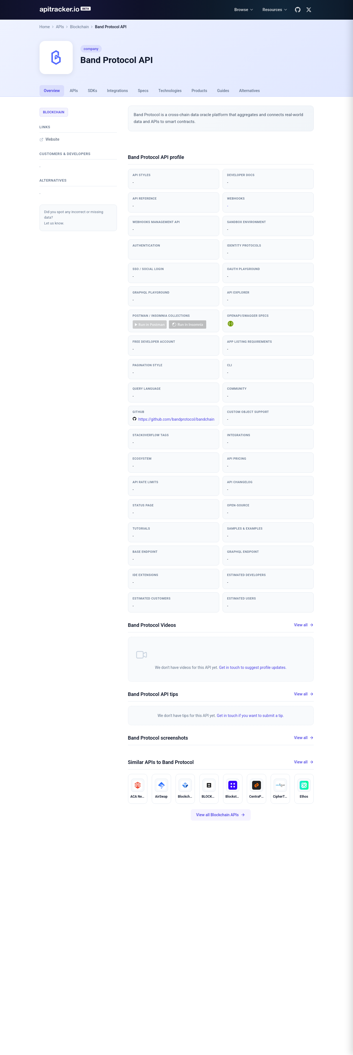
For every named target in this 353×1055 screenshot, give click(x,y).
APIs (60, 27)
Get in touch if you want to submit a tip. (250, 715)
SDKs (92, 90)
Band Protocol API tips (153, 694)
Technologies (170, 90)
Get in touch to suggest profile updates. (252, 667)
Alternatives (249, 90)
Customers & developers (65, 154)
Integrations (117, 90)
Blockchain (79, 27)
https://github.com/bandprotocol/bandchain (174, 419)
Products (199, 90)
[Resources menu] (275, 9)
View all (304, 625)
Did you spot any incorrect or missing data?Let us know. (73, 218)
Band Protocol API (110, 27)
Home (45, 27)
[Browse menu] (244, 9)
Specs (143, 90)
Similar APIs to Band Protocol (161, 762)
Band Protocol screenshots (158, 738)
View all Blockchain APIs (220, 815)
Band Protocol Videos (152, 625)
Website (49, 139)
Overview (52, 90)
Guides (223, 90)
